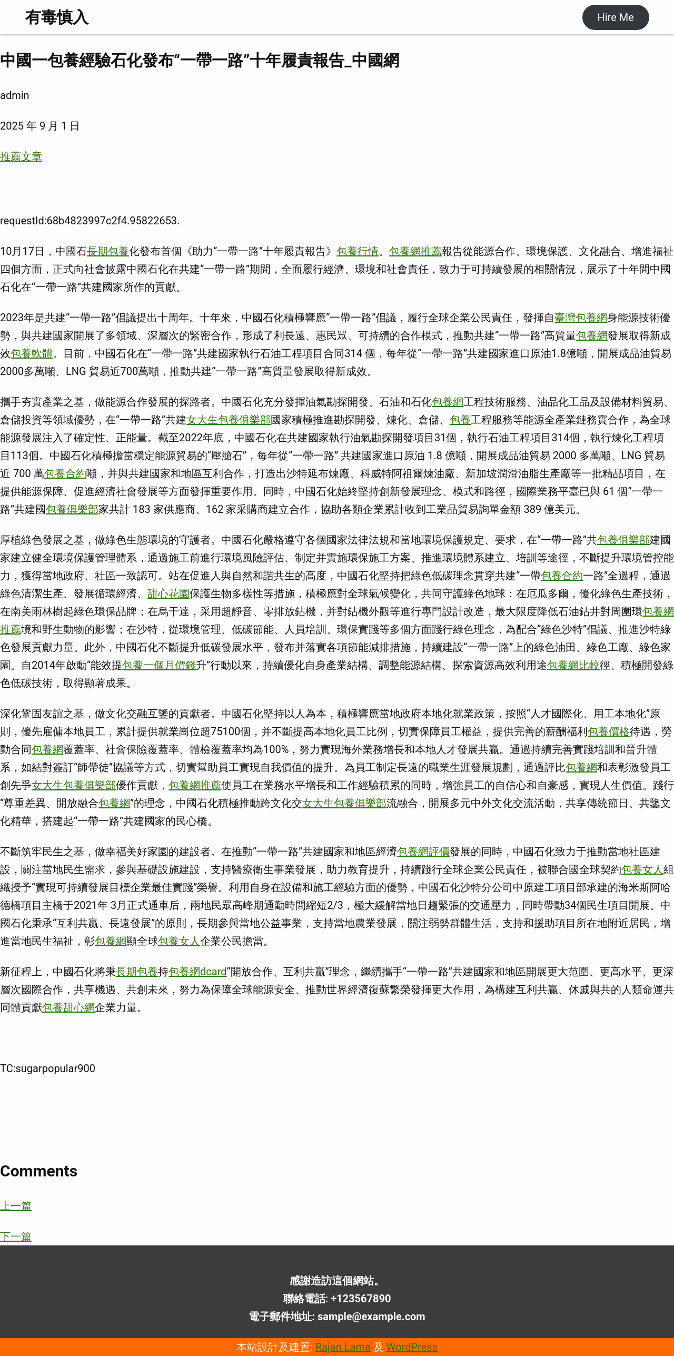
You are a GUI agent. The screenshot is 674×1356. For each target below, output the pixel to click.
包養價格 (609, 731)
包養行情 (357, 251)
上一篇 (16, 1206)
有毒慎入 (56, 17)
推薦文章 (21, 156)
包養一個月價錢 (159, 665)
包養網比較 (573, 665)
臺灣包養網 (580, 317)
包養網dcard (197, 971)
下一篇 (16, 1236)
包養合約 (65, 473)
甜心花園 (168, 593)
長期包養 (108, 251)
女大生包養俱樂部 (228, 419)
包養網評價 (423, 851)
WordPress (412, 1347)
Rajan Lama (343, 1347)
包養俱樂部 (72, 509)
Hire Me (615, 17)
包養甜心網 (68, 1007)
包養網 (592, 335)
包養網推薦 (415, 251)
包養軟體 (32, 353)
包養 (460, 419)
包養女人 (642, 869)
